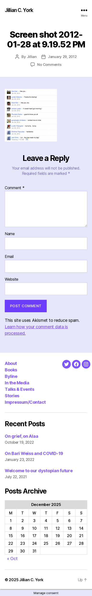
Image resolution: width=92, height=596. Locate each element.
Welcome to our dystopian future (39, 470)
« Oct (12, 558)
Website (11, 279)
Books (11, 369)
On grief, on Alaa (21, 436)
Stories (12, 395)
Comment (15, 188)
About (11, 363)
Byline (11, 376)
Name (10, 234)
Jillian (32, 56)
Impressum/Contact (25, 402)
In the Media (17, 382)
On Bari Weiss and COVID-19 (34, 453)
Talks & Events (19, 389)
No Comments (49, 64)
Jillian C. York (19, 10)
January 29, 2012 (62, 56)
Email (9, 257)
